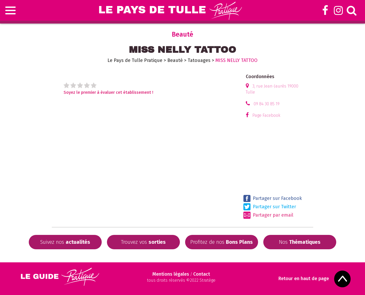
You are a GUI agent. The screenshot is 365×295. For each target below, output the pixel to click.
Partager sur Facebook (272, 198)
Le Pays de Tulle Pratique (134, 60)
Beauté (175, 60)
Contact (201, 274)
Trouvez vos (143, 242)
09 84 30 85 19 (267, 103)
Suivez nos (65, 242)
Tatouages (199, 60)
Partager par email (268, 215)
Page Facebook (266, 115)
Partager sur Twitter (269, 206)
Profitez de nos (221, 242)
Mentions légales (170, 274)
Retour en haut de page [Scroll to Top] (303, 278)
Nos (300, 242)
